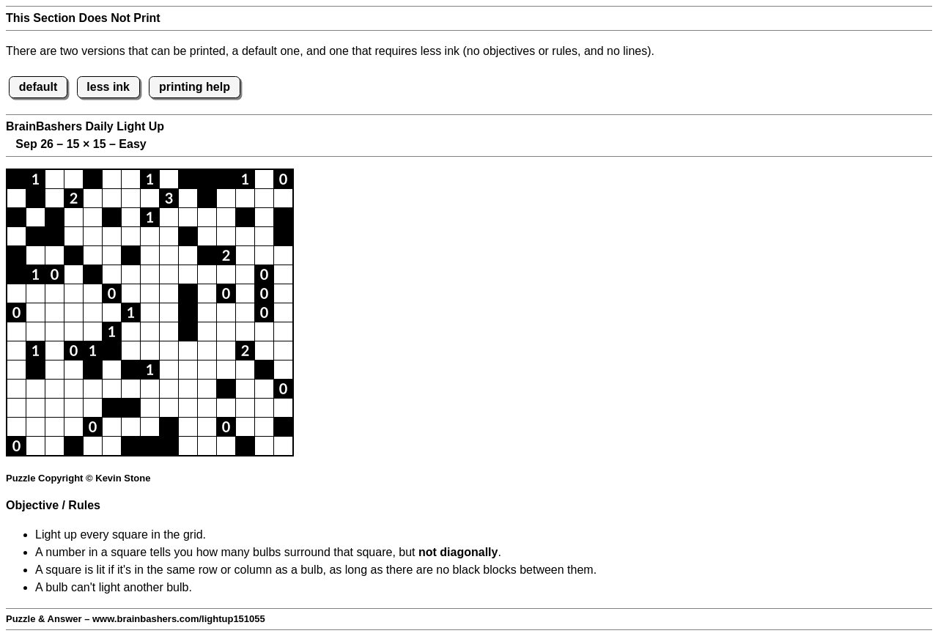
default (38, 87)
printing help (194, 87)
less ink (108, 87)
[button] (16, 179)
